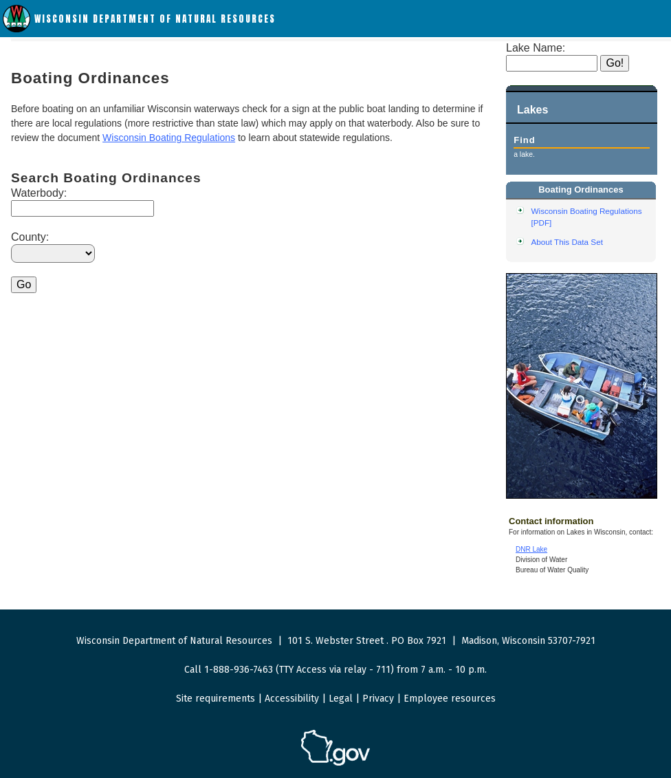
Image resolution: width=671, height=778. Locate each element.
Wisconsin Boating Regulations (168, 137)
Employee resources (450, 698)
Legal (341, 698)
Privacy (378, 698)
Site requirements (215, 698)
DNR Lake (531, 549)
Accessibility (292, 698)
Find (524, 140)
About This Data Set (567, 241)
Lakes (532, 110)
